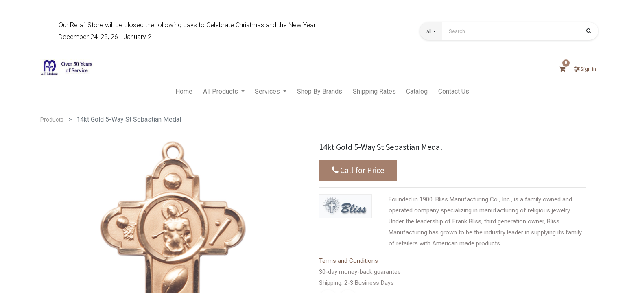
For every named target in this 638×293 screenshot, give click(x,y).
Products (51, 119)
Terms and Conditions (348, 261)
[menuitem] (184, 92)
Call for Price (358, 170)
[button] (431, 31)
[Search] (589, 31)
